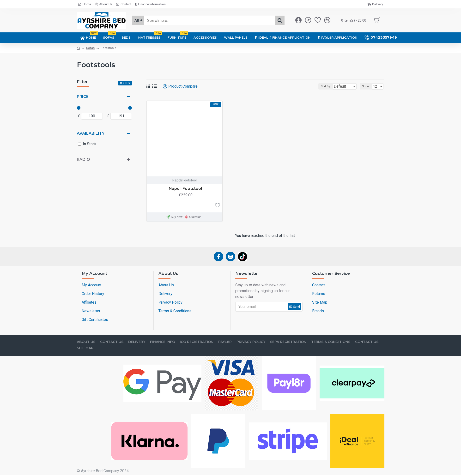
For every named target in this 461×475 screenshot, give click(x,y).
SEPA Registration (288, 342)
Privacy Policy (251, 342)
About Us (86, 342)
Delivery (136, 342)
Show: (367, 86)
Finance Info (162, 342)
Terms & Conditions (330, 342)
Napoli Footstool (185, 188)
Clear (126, 83)
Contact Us (111, 342)
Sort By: (322, 86)
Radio (83, 159)
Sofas (90, 48)
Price (83, 96)
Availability (90, 133)
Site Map (85, 348)
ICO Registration (196, 342)
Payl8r (225, 342)
